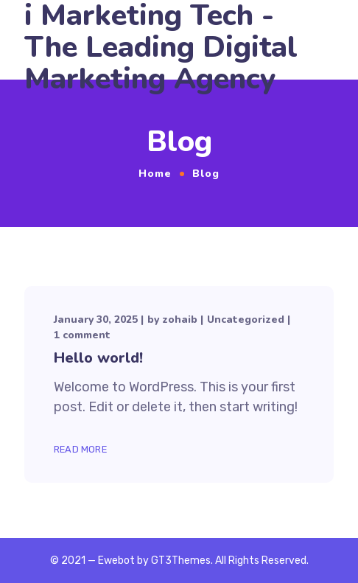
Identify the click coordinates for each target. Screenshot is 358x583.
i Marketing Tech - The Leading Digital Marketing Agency (161, 47)
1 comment (82, 335)
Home (155, 174)
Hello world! (98, 358)
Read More (80, 449)
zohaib (179, 320)
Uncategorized (245, 320)
